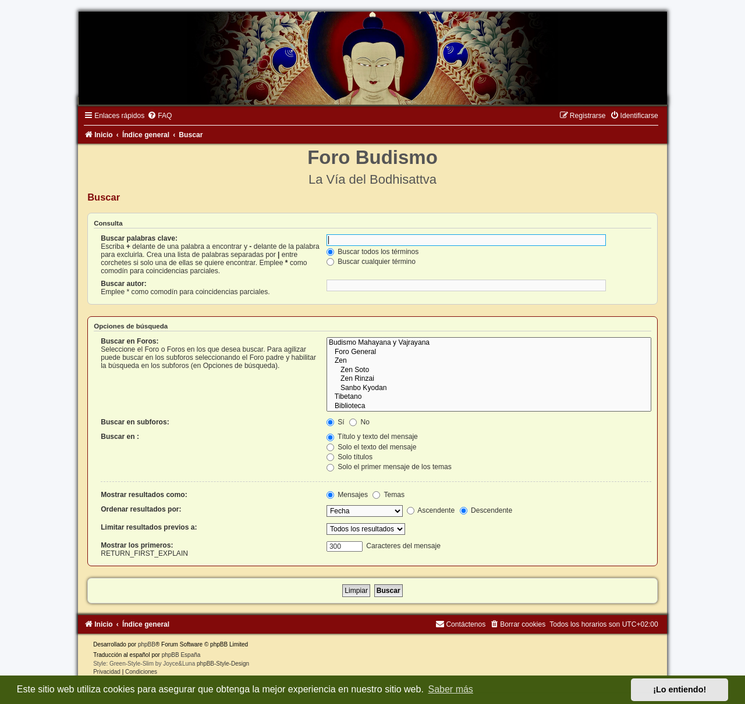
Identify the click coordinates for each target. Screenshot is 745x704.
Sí (336, 422)
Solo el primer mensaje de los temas (389, 467)
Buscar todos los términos (373, 252)
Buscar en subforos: (135, 422)
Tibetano (489, 397)
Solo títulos (349, 457)
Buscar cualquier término (371, 262)
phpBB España (181, 655)
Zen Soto (489, 370)
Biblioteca (489, 406)
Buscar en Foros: (129, 341)
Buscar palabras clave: (139, 238)
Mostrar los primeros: (137, 545)
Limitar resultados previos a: (149, 527)
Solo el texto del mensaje (372, 447)
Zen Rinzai (489, 379)
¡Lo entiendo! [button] (679, 689)
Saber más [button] (450, 689)
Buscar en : (120, 437)
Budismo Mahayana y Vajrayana (489, 343)
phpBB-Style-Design (223, 663)
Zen (489, 361)
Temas (388, 495)
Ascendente (431, 510)
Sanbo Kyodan (489, 388)
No (359, 422)
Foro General (489, 352)
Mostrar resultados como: (144, 495)
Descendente (486, 510)
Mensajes (347, 495)
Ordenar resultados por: (141, 509)
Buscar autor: (124, 284)
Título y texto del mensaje (372, 437)
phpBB (146, 644)
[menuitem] (159, 116)
